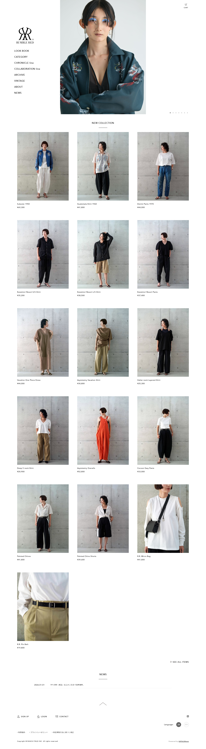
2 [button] (173, 112)
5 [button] (181, 112)
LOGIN (42, 716)
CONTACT (62, 717)
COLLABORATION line (27, 69)
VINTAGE (19, 81)
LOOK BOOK (21, 51)
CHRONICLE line (24, 63)
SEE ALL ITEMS (181, 662)
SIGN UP (23, 716)
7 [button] (187, 112)
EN (186, 725)
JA (179, 725)
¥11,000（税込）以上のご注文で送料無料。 (68, 685)
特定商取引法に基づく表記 (63, 732)
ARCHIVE (19, 75)
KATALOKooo (184, 741)
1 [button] (170, 112)
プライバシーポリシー (39, 732)
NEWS (18, 93)
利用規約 (21, 732)
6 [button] (184, 112)
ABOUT (18, 87)
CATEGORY (21, 57)
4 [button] (178, 112)
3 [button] (176, 112)
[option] (103, 57)
